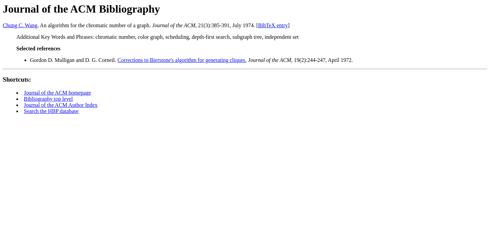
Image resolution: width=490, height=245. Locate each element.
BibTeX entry (273, 25)
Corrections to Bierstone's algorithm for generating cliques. (181, 60)
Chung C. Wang (20, 25)
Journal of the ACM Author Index (60, 105)
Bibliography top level (48, 99)
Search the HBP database (51, 111)
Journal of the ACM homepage (57, 93)
